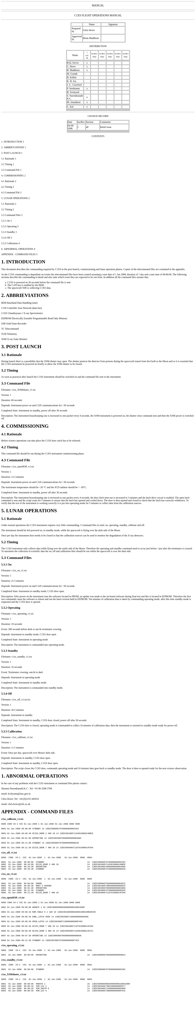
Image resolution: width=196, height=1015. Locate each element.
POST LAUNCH (23, 346)
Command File (18, 383)
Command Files (19, 558)
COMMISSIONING (27, 426)
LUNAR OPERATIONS (31, 510)
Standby (13, 650)
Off (10, 693)
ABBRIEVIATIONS (27, 295)
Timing (12, 370)
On (9, 564)
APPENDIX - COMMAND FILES (37, 811)
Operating (14, 607)
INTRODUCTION (25, 261)
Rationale (14, 355)
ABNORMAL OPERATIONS (37, 776)
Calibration (15, 731)
